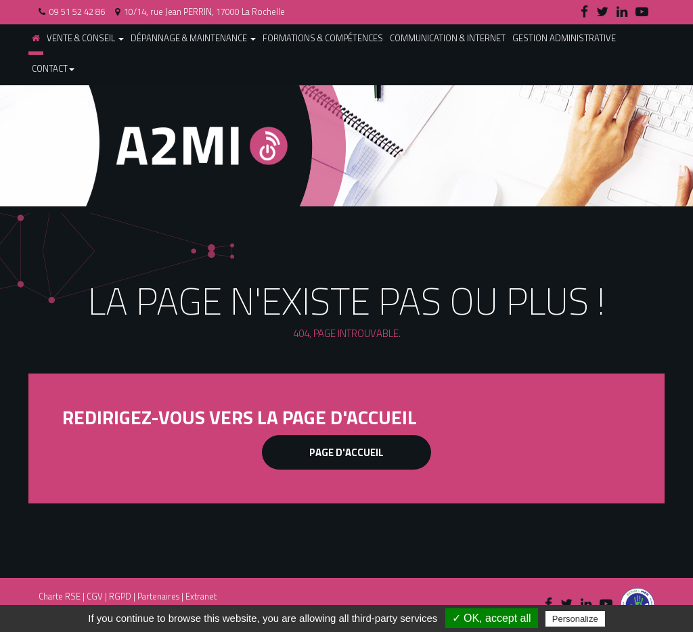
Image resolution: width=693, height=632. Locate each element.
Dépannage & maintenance (193, 38)
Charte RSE (60, 596)
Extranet (201, 596)
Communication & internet (448, 38)
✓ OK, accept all (491, 618)
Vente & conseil (85, 38)
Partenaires (158, 596)
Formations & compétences (323, 38)
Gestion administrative (564, 38)
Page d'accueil (346, 452)
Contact (53, 68)
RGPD (120, 596)
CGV (95, 596)
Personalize (575, 619)
